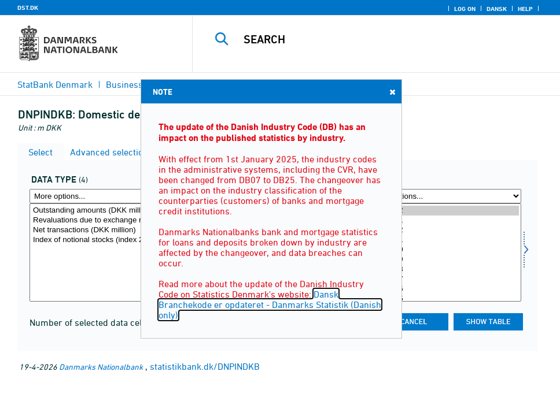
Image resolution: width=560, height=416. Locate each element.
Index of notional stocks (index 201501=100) (106, 240)
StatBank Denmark (55, 84)
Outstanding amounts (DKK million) (106, 211)
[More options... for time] (444, 196)
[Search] (384, 39)
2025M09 (444, 260)
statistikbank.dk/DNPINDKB (205, 366)
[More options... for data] (106, 196)
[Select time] (444, 252)
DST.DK (27, 7)
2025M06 (444, 289)
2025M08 (444, 269)
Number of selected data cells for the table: (117, 322)
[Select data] (106, 252)
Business (124, 84)
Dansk (497, 9)
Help (525, 9)
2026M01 (444, 220)
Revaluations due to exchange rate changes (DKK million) (106, 220)
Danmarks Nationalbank (101, 367)
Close (391, 91)
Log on (465, 9)
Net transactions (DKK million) (106, 230)
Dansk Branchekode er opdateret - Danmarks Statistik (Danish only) (270, 304)
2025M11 (444, 240)
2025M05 (444, 299)
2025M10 (444, 250)
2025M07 (444, 279)
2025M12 (444, 230)
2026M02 (444, 211)
